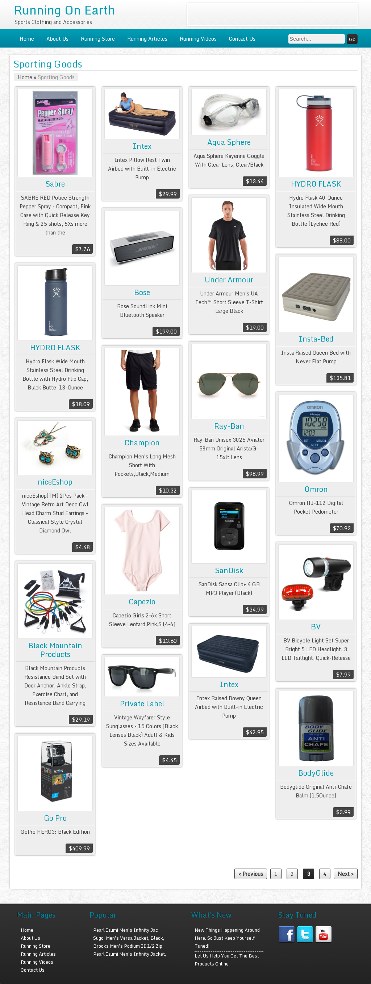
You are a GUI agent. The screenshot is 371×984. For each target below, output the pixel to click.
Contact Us (242, 38)
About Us (57, 38)
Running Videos (198, 38)
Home (27, 38)
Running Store (98, 38)
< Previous (250, 874)
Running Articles (147, 38)
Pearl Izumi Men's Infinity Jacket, (129, 954)
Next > (346, 874)
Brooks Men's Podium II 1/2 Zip (127, 946)
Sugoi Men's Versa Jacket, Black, (128, 938)
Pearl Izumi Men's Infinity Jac (125, 930)
